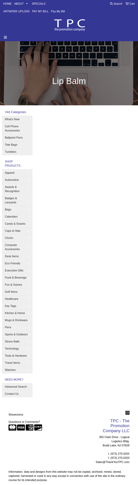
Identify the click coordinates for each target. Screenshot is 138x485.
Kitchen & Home (15, 313)
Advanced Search (16, 386)
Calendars (11, 216)
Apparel (9, 172)
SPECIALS (38, 3)
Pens (8, 327)
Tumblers (10, 151)
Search (116, 3)
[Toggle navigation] (5, 37)
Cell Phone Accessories (12, 128)
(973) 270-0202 (120, 453)
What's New (12, 119)
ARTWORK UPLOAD (16, 11)
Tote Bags (11, 144)
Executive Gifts (14, 270)
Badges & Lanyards (11, 200)
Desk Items (12, 256)
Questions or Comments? (24, 421)
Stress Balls (12, 341)
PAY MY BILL (40, 11)
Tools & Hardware (16, 355)
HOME (7, 3)
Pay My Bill (58, 11)
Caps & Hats (13, 230)
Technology (12, 348)
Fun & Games (13, 284)
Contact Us (12, 393)
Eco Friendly (12, 263)
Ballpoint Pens (14, 137)
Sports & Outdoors (16, 334)
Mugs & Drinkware (16, 320)
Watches (10, 369)
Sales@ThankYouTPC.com (112, 462)
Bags (8, 209)
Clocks (9, 237)
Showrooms (16, 414)
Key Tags (10, 306)
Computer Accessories (12, 247)
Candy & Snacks (15, 223)
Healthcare (11, 298)
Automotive (12, 179)
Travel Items (12, 362)
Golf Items (11, 291)
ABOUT (19, 3)
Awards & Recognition (12, 189)
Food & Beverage (16, 277)
